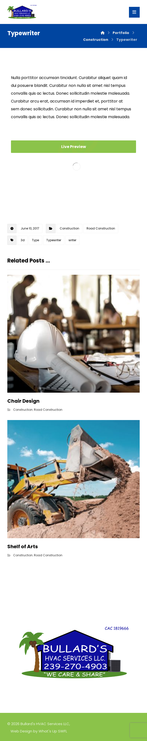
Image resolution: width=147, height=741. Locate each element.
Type (35, 240)
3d (23, 240)
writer (72, 240)
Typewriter (53, 240)
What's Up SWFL (53, 731)
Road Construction (101, 228)
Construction (69, 228)
